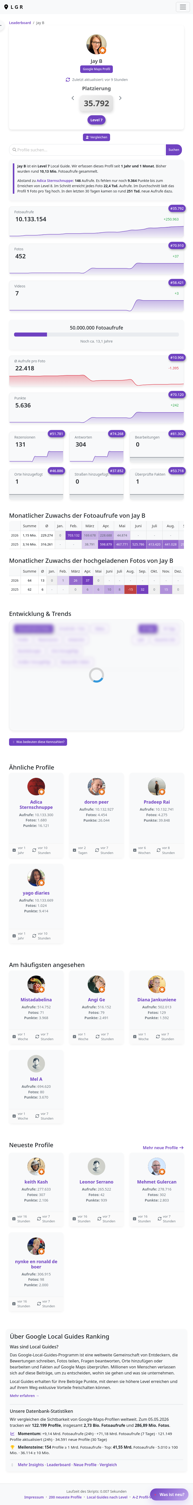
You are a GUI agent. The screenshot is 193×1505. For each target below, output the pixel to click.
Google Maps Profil (96, 69)
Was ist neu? (169, 1494)
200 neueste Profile (65, 1497)
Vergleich (108, 1464)
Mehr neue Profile (163, 1147)
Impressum (34, 1497)
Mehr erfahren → (24, 1395)
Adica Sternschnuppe (55, 180)
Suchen (174, 150)
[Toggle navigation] (183, 7)
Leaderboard (20, 22)
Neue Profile (85, 1464)
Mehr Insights (31, 1464)
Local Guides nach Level (107, 1497)
